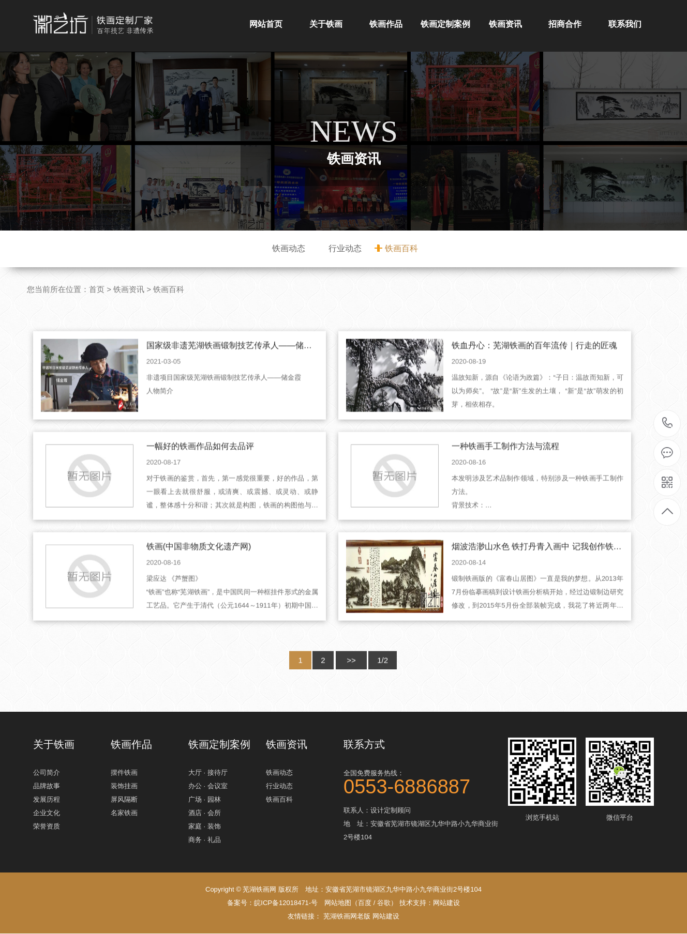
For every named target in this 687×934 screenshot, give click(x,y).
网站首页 (265, 24)
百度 (364, 903)
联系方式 (364, 744)
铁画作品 (385, 24)
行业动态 (345, 248)
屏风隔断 (124, 800)
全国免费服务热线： (421, 781)
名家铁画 (124, 813)
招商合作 (564, 24)
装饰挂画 (124, 786)
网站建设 (446, 903)
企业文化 (46, 813)
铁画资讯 (505, 24)
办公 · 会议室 (208, 786)
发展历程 (46, 800)
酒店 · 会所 (204, 813)
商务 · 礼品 (204, 840)
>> (351, 683)
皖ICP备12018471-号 (286, 903)
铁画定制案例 (445, 24)
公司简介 (46, 773)
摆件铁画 (124, 773)
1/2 (383, 683)
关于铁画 (325, 24)
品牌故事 (46, 786)
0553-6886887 (667, 423)
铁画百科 (401, 248)
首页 (96, 289)
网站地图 (337, 903)
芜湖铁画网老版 (346, 917)
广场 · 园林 (204, 800)
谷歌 (384, 903)
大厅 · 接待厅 (208, 773)
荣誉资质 (46, 827)
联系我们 (624, 24)
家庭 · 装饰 (204, 827)
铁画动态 (288, 248)
